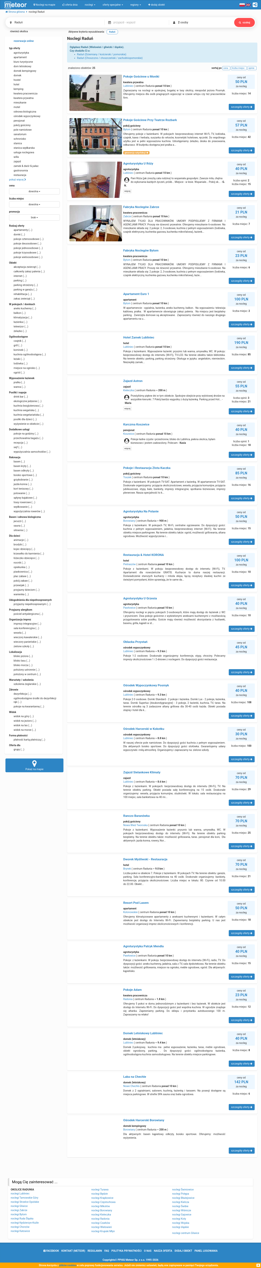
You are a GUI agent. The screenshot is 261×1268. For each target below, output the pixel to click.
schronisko (17, 139)
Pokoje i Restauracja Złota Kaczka (146, 468)
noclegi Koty (179, 1218)
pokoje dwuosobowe (25, 243)
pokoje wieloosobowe (25, 257)
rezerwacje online (21, 41)
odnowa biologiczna (22, 111)
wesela (17, 633)
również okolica (16, 32)
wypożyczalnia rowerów (27, 511)
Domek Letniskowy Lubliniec (143, 1033)
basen (17, 461)
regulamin (95, 1250)
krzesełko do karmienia (26, 553)
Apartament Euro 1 (136, 294)
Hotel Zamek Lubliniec (138, 337)
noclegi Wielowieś (101, 1227)
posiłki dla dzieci (23, 419)
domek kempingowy (22, 71)
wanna (17, 387)
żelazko (18, 331)
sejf (15, 447)
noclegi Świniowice (183, 1189)
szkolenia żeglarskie (25, 684)
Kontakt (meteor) (73, 1250)
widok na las (20, 725)
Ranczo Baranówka (136, 816)
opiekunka (19, 567)
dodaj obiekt (183, 1250)
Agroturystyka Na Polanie (141, 511)
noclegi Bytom (19, 1214)
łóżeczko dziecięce (24, 558)
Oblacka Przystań (135, 642)
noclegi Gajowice (181, 1214)
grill (15, 345)
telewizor (18, 326)
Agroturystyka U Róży (138, 163)
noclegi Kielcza (180, 1202)
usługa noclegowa (21, 152)
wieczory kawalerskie (25, 637)
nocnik (17, 562)
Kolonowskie (130, 912)
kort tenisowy (21, 488)
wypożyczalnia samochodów (29, 452)
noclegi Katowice (20, 1231)
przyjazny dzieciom (24, 590)
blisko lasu (19, 660)
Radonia (127, 999)
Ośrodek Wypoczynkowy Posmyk (146, 685)
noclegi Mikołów (100, 1206)
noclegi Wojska (180, 1222)
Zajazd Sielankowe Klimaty (141, 772)
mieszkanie (17, 102)
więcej (127, 191)
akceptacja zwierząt (24, 267)
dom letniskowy (20, 66)
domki (17, 234)
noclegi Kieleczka (101, 1214)
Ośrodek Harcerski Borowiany (143, 1120)
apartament (18, 57)
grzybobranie (21, 479)
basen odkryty (21, 470)
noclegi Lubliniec (20, 1193)
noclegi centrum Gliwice (185, 1233)
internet (18, 276)
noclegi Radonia (100, 1218)
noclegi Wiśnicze (181, 1210)
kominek (18, 350)
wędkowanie (20, 507)
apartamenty (20, 230)
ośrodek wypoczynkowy (24, 116)
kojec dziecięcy (22, 549)
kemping (16, 89)
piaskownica (20, 571)
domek (15, 75)
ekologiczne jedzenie (25, 401)
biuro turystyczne (21, 62)
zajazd (15, 161)
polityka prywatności (126, 1250)
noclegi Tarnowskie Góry (24, 1197)
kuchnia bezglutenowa (26, 406)
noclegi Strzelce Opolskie (25, 1201)
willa (14, 157)
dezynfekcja (20, 694)
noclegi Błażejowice (183, 1197)
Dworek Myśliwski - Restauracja (145, 859)
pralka (17, 382)
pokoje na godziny (23, 433)
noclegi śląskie (180, 1227)
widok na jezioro (22, 721)
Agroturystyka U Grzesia (140, 598)
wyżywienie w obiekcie (26, 424)
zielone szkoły (21, 646)
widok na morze (22, 730)
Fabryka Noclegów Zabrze (141, 207)
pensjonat (17, 120)
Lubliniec (128, 85)
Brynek (127, 868)
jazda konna (20, 484)
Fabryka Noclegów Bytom (140, 250)
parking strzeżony (23, 285)
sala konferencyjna (24, 628)
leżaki (16, 359)
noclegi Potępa (180, 1193)
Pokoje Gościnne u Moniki (141, 76)
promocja (14, 211)
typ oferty (14, 48)
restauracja (17, 175)
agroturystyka (19, 53)
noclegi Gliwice (19, 1206)
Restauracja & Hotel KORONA (143, 555)
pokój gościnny (20, 125)
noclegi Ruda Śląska (22, 1218)
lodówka (18, 363)
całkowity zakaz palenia (27, 271)
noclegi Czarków (100, 1222)
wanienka (19, 594)
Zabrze (127, 216)
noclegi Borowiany (101, 1210)
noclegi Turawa (99, 1189)
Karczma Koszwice (136, 424)
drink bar (18, 396)
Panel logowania (206, 1250)
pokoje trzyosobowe (25, 252)
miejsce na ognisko (24, 368)
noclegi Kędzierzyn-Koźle (25, 1222)
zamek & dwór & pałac (24, 166)
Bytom (126, 129)
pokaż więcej (17, 179)
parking (17, 280)
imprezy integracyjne (25, 623)
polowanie (19, 493)
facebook (51, 1250)
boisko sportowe (23, 475)
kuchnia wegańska (24, 410)
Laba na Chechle (134, 1076)
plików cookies (67, 1265)
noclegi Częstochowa (103, 1202)
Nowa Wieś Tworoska (135, 825)
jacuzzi (17, 521)
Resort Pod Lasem (136, 903)
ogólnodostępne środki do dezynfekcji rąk (32, 700)
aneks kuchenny (22, 308)
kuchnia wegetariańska (26, 415)
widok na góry (21, 716)
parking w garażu (23, 289)
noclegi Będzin (99, 1193)
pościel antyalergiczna (26, 614)
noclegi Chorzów (20, 1226)
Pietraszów (129, 564)
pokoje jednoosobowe (26, 248)
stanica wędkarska (22, 148)
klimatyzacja (20, 317)
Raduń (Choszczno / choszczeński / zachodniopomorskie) (110, 58)
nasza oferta (163, 1250)
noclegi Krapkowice (102, 1197)
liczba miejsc (16, 198)
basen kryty (20, 466)
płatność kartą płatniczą (27, 739)
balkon (17, 313)
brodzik (17, 544)
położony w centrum (25, 674)
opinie (251, 68)
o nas (148, 1250)
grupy (16, 749)
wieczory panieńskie (25, 642)
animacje (18, 540)
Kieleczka (128, 390)
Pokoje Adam (132, 989)
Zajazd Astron (132, 381)
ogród (17, 372)
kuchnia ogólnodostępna (27, 354)
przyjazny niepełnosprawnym (30, 604)
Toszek (127, 477)
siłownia (18, 530)
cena (11, 185)
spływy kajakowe (23, 498)
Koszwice (128, 433)
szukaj (244, 22)
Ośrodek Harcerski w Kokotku (143, 729)
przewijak (19, 585)
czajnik (17, 341)
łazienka (18, 322)
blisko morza (20, 665)
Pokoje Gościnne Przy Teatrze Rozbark (150, 120)
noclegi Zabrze (19, 1210)
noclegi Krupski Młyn (103, 1231)
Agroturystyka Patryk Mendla (143, 946)
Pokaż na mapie (34, 765)
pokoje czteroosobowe (26, 239)
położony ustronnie (24, 670)
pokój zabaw (20, 581)
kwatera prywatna (21, 98)
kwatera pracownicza (23, 93)
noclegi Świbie (180, 1206)
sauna (17, 525)
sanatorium (17, 134)
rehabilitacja (20, 294)
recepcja (18, 442)
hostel (14, 80)
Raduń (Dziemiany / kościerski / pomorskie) (101, 54)
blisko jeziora (21, 656)
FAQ (106, 1250)
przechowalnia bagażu (26, 438)
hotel (14, 84)
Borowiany (129, 520)
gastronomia (18, 170)
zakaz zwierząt (22, 298)
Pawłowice (129, 607)
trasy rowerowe (22, 502)
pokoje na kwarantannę (26, 706)
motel (14, 107)
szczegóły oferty (241, 106)
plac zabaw (20, 576)
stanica (15, 143)
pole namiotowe (20, 130)
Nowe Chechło (131, 1086)
